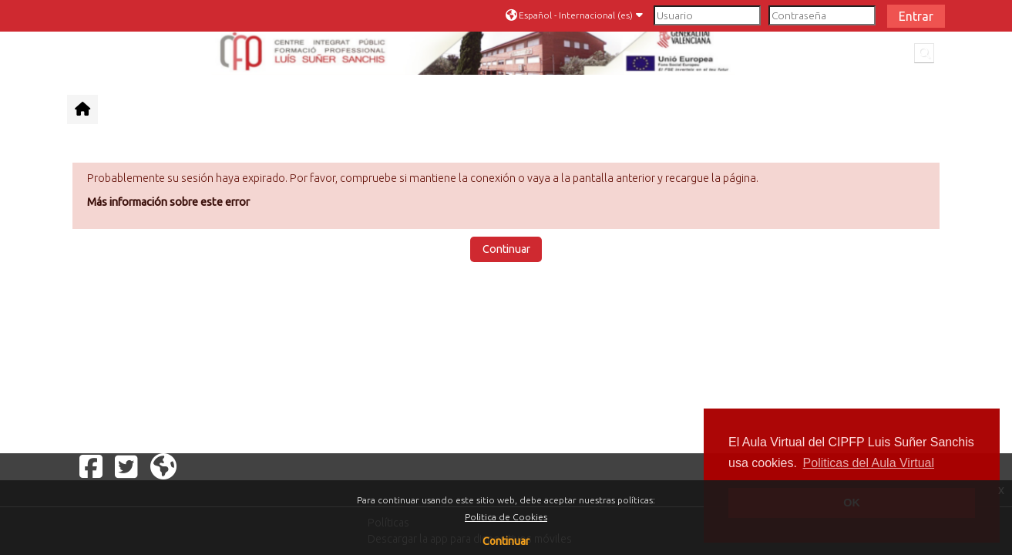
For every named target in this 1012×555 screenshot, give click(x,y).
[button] (576, 15)
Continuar (506, 541)
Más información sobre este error (168, 202)
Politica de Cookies (506, 517)
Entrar (916, 16)
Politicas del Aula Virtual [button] (868, 462)
